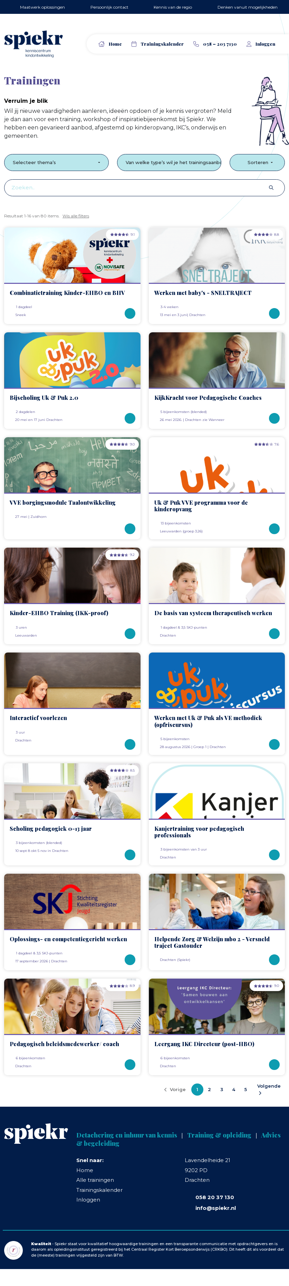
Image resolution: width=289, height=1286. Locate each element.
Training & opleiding (219, 1135)
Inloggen (88, 1199)
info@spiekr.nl (215, 1208)
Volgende (269, 1089)
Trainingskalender (162, 44)
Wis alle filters (75, 215)
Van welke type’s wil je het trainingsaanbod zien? (174, 162)
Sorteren (254, 162)
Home (115, 44)
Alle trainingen (95, 1180)
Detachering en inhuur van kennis (126, 1135)
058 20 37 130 (214, 1197)
